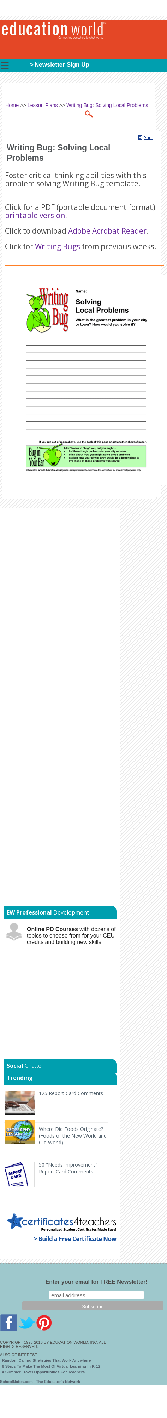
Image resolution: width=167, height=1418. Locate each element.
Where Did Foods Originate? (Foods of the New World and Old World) (73, 1136)
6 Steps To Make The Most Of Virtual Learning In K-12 (51, 1366)
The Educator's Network (58, 1381)
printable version (35, 215)
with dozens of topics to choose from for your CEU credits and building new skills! (71, 935)
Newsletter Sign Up (62, 64)
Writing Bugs (57, 246)
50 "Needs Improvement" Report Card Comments (68, 1168)
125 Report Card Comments (71, 1093)
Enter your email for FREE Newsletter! (97, 1282)
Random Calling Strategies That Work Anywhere (46, 1360)
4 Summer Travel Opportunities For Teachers (43, 1372)
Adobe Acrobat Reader (107, 231)
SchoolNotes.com (16, 1381)
